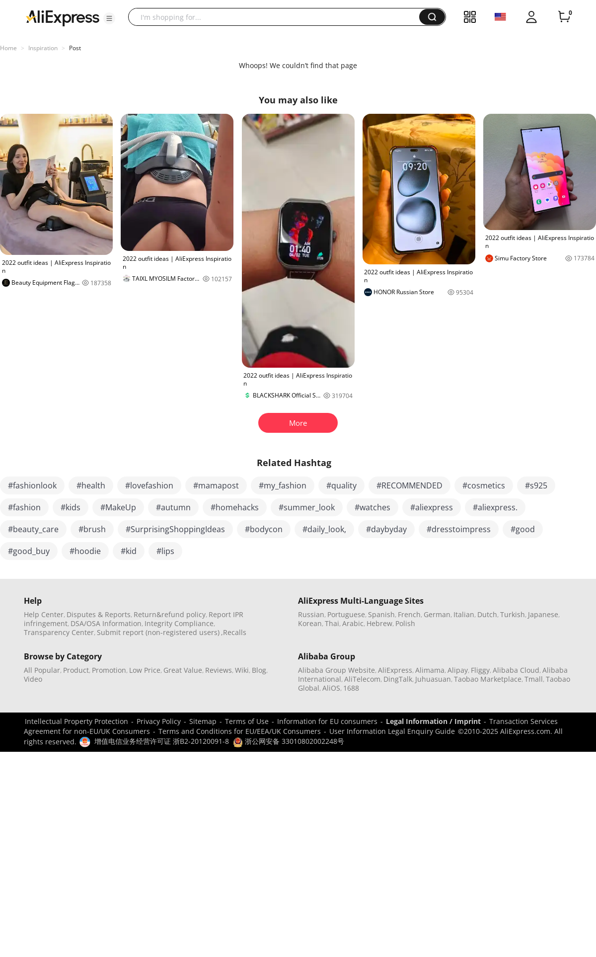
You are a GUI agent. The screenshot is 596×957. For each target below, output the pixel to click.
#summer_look (307, 507)
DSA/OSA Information (106, 623)
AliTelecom (362, 679)
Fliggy (480, 670)
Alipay (457, 670)
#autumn (173, 507)
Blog (259, 670)
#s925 (536, 485)
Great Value (182, 670)
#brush (92, 529)
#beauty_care (33, 529)
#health (90, 485)
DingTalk (397, 679)
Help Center (44, 614)
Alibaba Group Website (336, 670)
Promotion (109, 670)
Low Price (144, 670)
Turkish (512, 614)
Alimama (430, 670)
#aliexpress (431, 507)
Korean (310, 623)
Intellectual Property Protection (76, 721)
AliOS (331, 688)
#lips (165, 551)
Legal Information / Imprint (433, 721)
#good (523, 529)
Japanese (543, 614)
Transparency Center (59, 632)
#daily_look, (324, 529)
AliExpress (395, 670)
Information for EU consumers (327, 721)
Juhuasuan (433, 679)
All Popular (42, 670)
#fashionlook (32, 485)
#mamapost (216, 485)
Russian (311, 614)
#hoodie (85, 551)
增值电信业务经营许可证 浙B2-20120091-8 (161, 741)
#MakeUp (118, 507)
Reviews (218, 670)
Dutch (487, 614)
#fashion (24, 507)
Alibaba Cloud (516, 670)
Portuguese (346, 614)
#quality (341, 485)
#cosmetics (483, 485)
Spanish (381, 614)
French (409, 614)
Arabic (353, 623)
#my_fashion (282, 485)
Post (75, 48)
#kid (129, 551)
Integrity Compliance (179, 623)
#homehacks (235, 507)
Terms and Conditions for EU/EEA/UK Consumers (239, 731)
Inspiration (43, 48)
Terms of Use (247, 721)
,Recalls (233, 632)
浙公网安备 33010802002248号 (288, 741)
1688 (351, 688)
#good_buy (29, 551)
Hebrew (379, 623)
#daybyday (386, 529)
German (437, 614)
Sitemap (203, 721)
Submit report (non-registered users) (158, 632)
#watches (372, 507)
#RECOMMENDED (409, 485)
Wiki (242, 670)
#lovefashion (149, 485)
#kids (70, 507)
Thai (332, 623)
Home (8, 48)
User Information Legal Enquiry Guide (392, 731)
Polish (405, 623)
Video (33, 679)
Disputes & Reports (99, 614)
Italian (463, 614)
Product (76, 670)
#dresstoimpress (459, 529)
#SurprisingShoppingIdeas (175, 529)
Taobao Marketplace (488, 679)
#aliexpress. (495, 507)
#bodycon (264, 529)
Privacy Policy (159, 721)
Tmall (533, 679)
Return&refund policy (170, 614)
